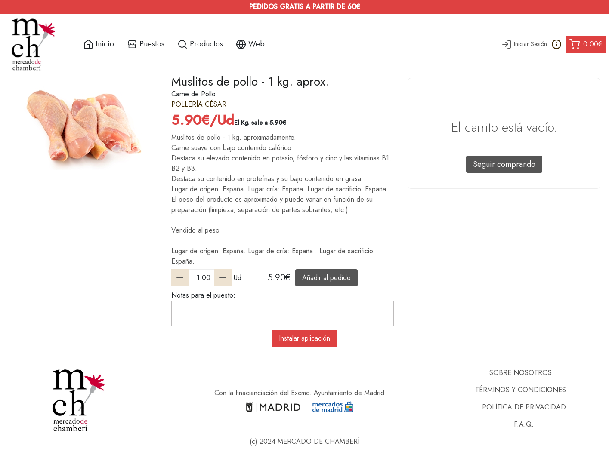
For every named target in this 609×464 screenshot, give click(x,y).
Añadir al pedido (326, 278)
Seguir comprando (504, 164)
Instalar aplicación (304, 338)
